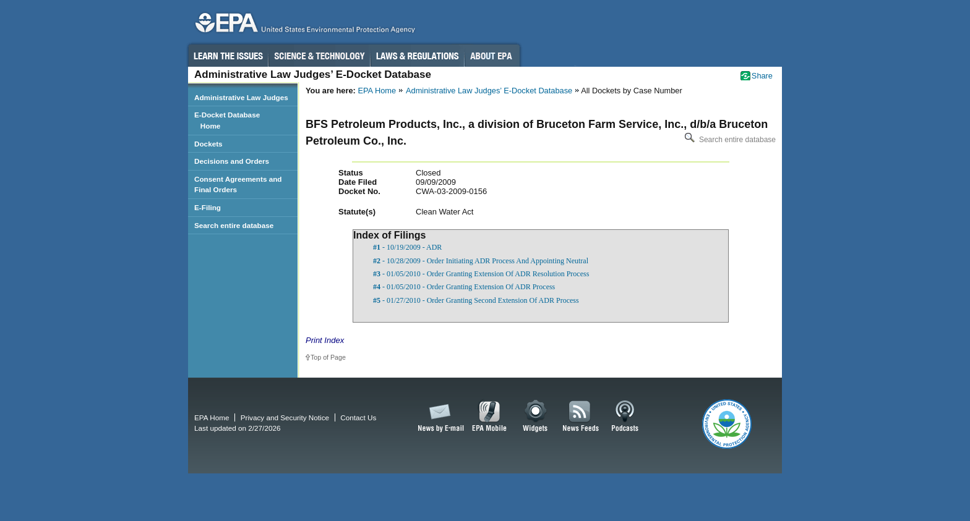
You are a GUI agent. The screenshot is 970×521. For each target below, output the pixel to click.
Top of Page (328, 357)
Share (762, 75)
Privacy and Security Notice (285, 417)
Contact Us (358, 417)
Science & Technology (319, 55)
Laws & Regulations (417, 55)
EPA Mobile (489, 416)
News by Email (438, 416)
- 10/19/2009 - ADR (407, 247)
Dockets (208, 144)
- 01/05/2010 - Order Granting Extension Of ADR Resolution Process (481, 273)
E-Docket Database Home (227, 120)
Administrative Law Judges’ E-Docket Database (489, 90)
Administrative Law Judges (241, 97)
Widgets (536, 416)
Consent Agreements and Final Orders (238, 184)
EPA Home (377, 90)
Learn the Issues (227, 55)
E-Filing (207, 207)
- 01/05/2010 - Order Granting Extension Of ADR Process (464, 286)
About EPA (492, 55)
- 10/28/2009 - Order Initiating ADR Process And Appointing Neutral (480, 260)
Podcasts (625, 416)
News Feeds (581, 416)
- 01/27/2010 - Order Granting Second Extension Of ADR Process (476, 300)
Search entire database (729, 139)
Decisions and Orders (231, 161)
